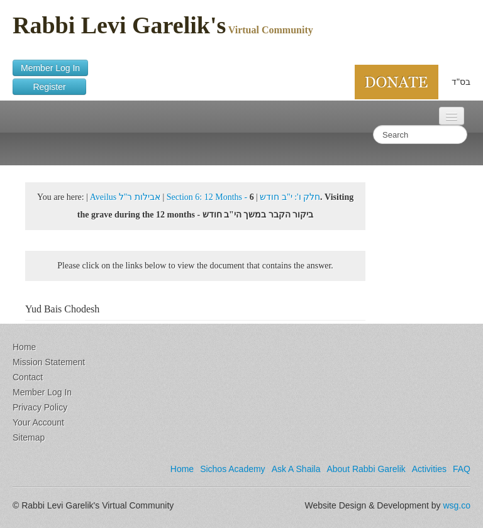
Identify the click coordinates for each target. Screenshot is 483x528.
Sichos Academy (232, 469)
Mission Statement (49, 362)
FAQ (461, 469)
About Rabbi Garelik (365, 469)
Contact (28, 377)
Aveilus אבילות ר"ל (125, 197)
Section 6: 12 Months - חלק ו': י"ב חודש (243, 197)
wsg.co (456, 505)
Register (49, 87)
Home (24, 347)
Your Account (38, 422)
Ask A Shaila (296, 469)
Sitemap (29, 437)
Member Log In (50, 68)
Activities (429, 469)
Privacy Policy (40, 407)
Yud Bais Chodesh (62, 309)
